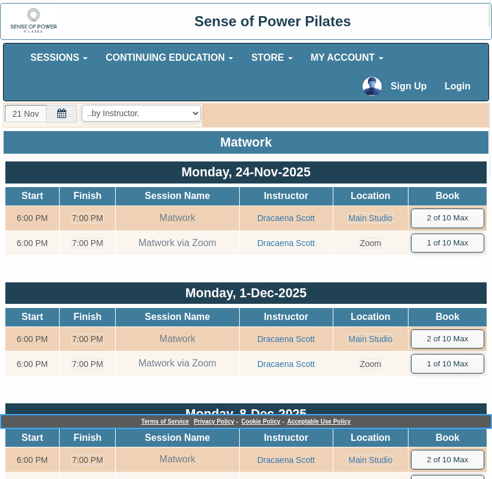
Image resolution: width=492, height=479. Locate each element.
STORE (271, 57)
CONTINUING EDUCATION (169, 57)
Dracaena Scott (285, 218)
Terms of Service (165, 421)
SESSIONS (59, 57)
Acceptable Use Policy (319, 421)
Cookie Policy (261, 421)
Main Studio (370, 218)
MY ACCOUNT (347, 57)
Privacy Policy (214, 421)
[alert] (489, 14)
